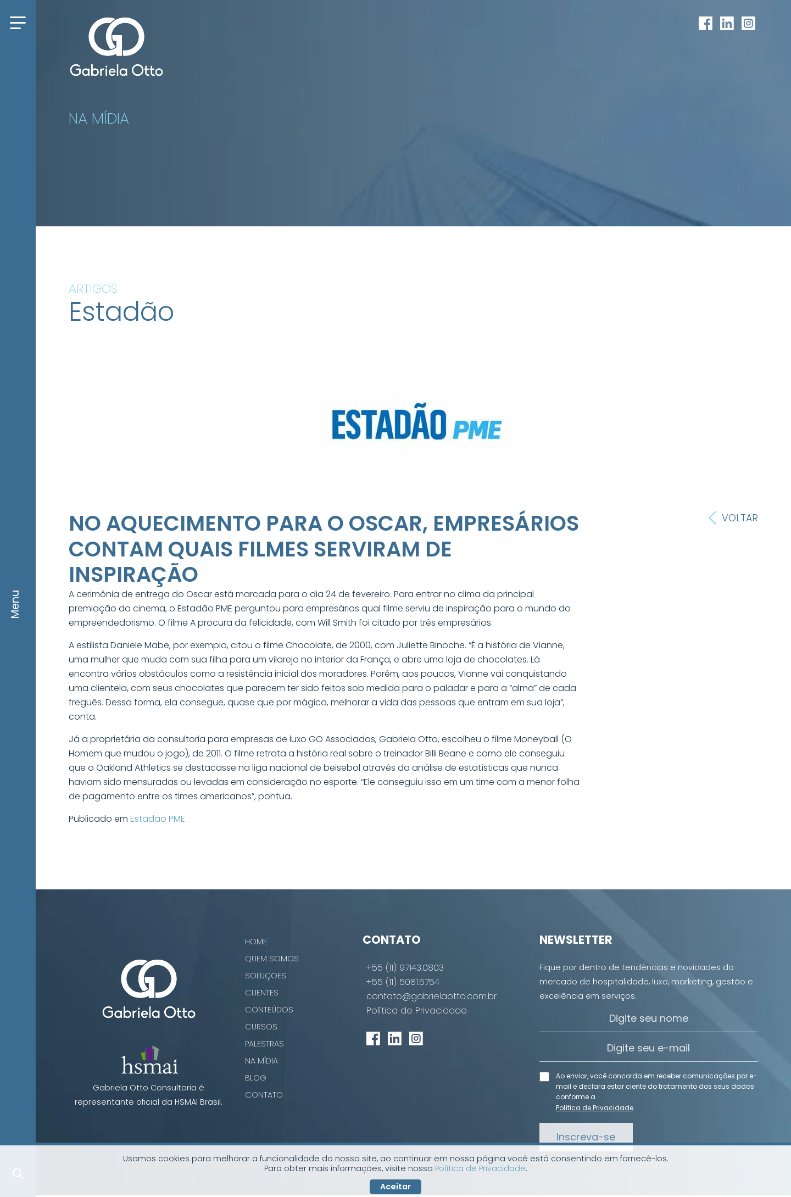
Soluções (265, 975)
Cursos (261, 1026)
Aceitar (395, 1186)
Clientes (261, 992)
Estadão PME (157, 818)
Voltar (733, 518)
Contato (264, 1094)
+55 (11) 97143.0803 (405, 968)
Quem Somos (272, 958)
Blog (255, 1077)
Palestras (264, 1043)
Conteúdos (269, 1009)
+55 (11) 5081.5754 (402, 982)
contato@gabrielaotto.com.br (431, 996)
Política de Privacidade (416, 1010)
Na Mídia (261, 1060)
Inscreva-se (585, 1137)
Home (256, 941)
